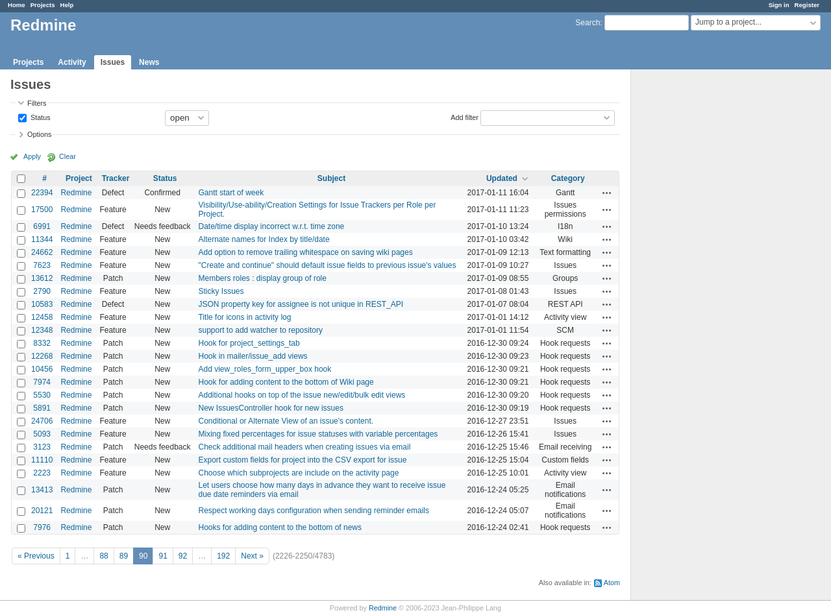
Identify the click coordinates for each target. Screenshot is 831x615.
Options (39, 134)
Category (568, 178)
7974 (42, 382)
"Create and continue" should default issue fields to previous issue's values (327, 265)
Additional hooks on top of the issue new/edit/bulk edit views (302, 395)
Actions (607, 192)
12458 (42, 317)
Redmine (76, 192)
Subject (331, 178)
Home (16, 4)
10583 (42, 304)
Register (807, 4)
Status (40, 117)
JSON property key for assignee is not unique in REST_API (301, 304)
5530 (42, 395)
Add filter (464, 117)
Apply (32, 156)
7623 (42, 265)
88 (103, 556)
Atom (612, 582)
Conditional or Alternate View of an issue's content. (286, 421)
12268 (42, 356)
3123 (42, 447)
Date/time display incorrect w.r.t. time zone (272, 226)
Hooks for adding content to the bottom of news (280, 527)
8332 (42, 343)
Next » (252, 556)
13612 (42, 278)
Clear (67, 156)
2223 (42, 472)
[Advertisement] (696, 273)
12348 (42, 330)
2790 (42, 291)
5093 (42, 434)
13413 (42, 489)
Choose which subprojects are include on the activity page (299, 472)
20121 (42, 510)
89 (123, 556)
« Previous (36, 556)
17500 (42, 209)
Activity (72, 62)
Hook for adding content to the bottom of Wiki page (286, 382)
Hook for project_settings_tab (249, 343)
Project (79, 178)
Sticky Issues (221, 291)
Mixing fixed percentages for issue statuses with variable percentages (318, 434)
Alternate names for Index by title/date (264, 239)
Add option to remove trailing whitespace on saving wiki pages (306, 252)
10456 (42, 369)
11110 (42, 459)
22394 (42, 192)
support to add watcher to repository (261, 330)
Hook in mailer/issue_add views (253, 356)
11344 (42, 239)
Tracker (116, 178)
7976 (42, 527)
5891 (42, 408)
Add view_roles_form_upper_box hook (265, 369)
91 (162, 556)
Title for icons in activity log (245, 317)
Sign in (779, 4)
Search (587, 22)
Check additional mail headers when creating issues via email (305, 447)
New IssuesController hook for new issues (271, 408)
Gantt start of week (231, 192)
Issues (113, 62)
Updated (501, 178)
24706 (42, 421)
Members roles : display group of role (263, 278)
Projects (43, 4)
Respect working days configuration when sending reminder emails (314, 510)
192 (223, 556)
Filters (36, 103)
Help (67, 4)
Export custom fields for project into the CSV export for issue (303, 459)
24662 (42, 252)
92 (183, 556)
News (149, 62)
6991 (42, 226)
